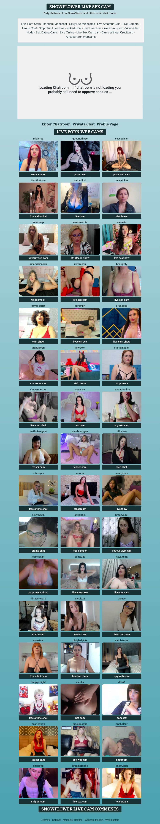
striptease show (80, 258)
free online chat (38, 508)
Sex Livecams (92, 28)
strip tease (80, 383)
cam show (38, 341)
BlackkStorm (38, 180)
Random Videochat (55, 23)
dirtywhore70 (38, 598)
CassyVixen (121, 138)
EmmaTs (121, 222)
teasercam (80, 508)
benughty (121, 264)
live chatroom (122, 634)
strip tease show (38, 592)
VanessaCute (79, 222)
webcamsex (38, 174)
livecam (80, 216)
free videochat (38, 216)
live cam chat (38, 425)
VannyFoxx (122, 473)
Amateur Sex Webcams (81, 36)
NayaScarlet (38, 305)
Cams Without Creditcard (117, 32)
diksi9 (121, 682)
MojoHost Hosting (73, 819)
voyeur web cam (38, 258)
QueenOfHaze (80, 138)
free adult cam (38, 676)
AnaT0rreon (38, 347)
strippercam (38, 801)
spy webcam (121, 425)
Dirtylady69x (80, 640)
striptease (122, 216)
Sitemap (45, 819)
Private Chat (84, 124)
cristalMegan (121, 347)
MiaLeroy (38, 138)
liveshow (121, 508)
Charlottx (38, 765)
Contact (56, 819)
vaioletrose (121, 640)
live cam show (121, 341)
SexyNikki (80, 180)
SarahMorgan (80, 431)
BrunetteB (122, 305)
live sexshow (121, 258)
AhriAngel (79, 515)
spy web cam (121, 676)
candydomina (122, 389)
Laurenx (80, 473)
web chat (121, 467)
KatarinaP (38, 222)
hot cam (80, 718)
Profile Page (107, 124)
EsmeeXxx (38, 556)
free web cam (80, 676)
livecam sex (80, 341)
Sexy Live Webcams (82, 23)
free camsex (80, 550)
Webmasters (112, 819)
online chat (38, 550)
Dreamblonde (80, 765)
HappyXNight (38, 682)
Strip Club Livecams (51, 28)
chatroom (122, 759)
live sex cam (80, 299)
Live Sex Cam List (87, 32)
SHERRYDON (122, 765)
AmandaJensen (38, 264)
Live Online (67, 32)
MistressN (80, 264)
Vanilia (80, 682)
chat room (38, 634)
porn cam (80, 174)
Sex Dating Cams (47, 32)
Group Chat (29, 28)
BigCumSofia (80, 724)
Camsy (122, 598)
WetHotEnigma (38, 431)
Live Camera (131, 23)
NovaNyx (80, 389)
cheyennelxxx (38, 389)
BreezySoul (121, 515)
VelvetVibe (122, 180)
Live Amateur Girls (108, 23)
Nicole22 (80, 598)
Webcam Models (94, 819)
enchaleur (122, 724)
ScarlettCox (38, 724)
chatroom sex (38, 383)
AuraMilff (80, 305)
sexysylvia (38, 515)
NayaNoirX (122, 556)
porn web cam (121, 174)
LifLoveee (122, 431)
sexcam (80, 425)
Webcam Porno (113, 28)
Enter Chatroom (56, 124)
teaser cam (38, 467)
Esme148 (80, 556)
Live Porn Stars (31, 23)
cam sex (122, 718)
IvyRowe (80, 347)
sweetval (38, 640)
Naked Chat (74, 28)
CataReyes (38, 473)
